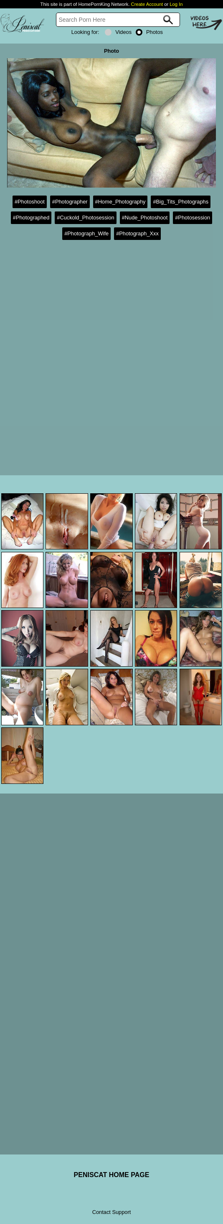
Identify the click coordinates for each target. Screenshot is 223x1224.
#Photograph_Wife (86, 233)
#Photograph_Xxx (137, 233)
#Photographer (70, 201)
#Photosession (192, 217)
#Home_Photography (120, 201)
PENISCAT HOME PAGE (112, 1174)
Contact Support (111, 1212)
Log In (176, 4)
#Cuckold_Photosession (85, 217)
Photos (149, 32)
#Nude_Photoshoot (145, 217)
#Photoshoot (30, 201)
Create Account (147, 4)
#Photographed (31, 217)
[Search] (118, 20)
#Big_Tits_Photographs (180, 201)
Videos (118, 32)
